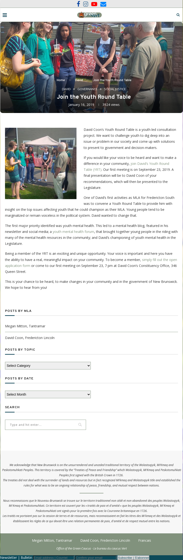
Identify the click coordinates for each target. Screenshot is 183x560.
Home (61, 80)
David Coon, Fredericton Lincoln (30, 337)
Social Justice (115, 89)
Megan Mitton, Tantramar (25, 326)
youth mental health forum (73, 231)
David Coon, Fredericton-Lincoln (105, 540)
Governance (87, 89)
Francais (144, 540)
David (79, 80)
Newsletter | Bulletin (16, 557)
